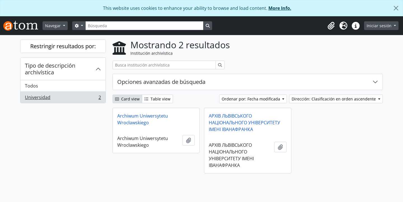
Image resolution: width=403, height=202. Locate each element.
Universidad (63, 98)
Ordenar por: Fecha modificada (251, 99)
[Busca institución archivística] (164, 65)
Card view (127, 99)
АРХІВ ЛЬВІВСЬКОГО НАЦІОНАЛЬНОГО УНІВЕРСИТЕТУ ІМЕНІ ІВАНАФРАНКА (244, 122)
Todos (31, 86)
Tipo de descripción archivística (50, 69)
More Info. (279, 8)
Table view (157, 99)
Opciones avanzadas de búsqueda (161, 82)
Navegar (53, 25)
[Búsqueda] (144, 25)
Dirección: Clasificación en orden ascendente (334, 99)
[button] (331, 26)
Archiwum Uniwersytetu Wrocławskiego (142, 119)
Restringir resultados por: (63, 46)
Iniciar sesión (380, 25)
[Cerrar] (396, 8)
